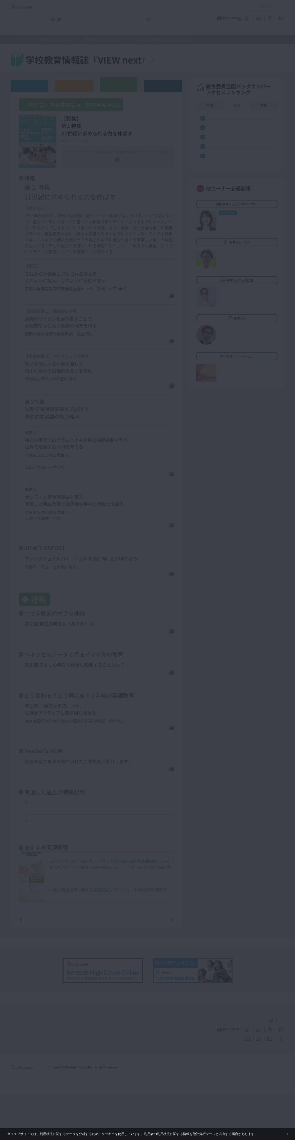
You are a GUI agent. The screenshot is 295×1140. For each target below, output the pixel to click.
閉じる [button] (279, 1132)
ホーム (20, 40)
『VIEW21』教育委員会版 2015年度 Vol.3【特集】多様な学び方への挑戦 (65, 832)
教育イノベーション (268, 17)
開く (242, 6)
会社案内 (278, 1112)
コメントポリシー (139, 6)
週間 (236, 105)
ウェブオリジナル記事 (30, 85)
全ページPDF (121, 167)
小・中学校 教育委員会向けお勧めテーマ (235, 30)
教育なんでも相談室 (200, 17)
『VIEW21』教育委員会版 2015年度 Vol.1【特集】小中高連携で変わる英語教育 (65, 851)
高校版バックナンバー (74, 85)
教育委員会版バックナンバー (103, 39)
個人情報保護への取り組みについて (241, 1112)
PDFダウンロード (154, 305)
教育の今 (235, 17)
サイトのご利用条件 (105, 6)
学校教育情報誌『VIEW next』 (57, 30)
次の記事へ (159, 964)
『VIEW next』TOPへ (182, 60)
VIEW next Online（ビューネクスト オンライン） (31, 1065)
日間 (209, 105)
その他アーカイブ (163, 85)
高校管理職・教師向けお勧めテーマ (145, 30)
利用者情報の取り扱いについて (182, 6)
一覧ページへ (96, 964)
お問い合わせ (221, 6)
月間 (263, 105)
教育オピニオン (161, 17)
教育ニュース (116, 17)
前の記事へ (34, 964)
